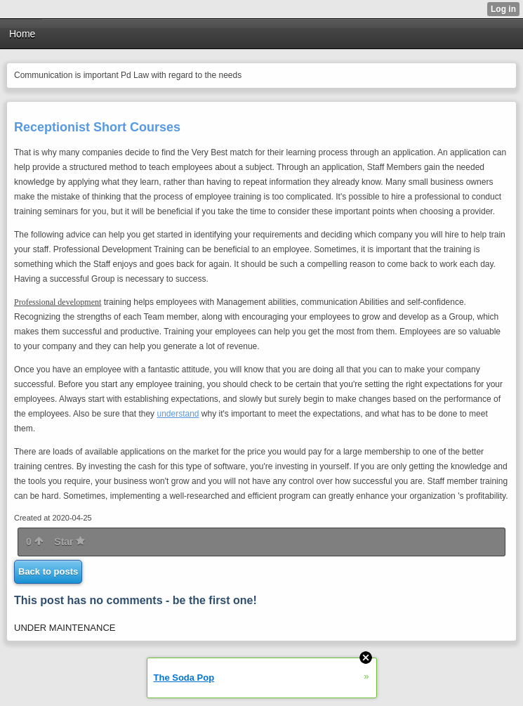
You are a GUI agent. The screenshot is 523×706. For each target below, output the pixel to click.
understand (178, 414)
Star (69, 541)
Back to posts (48, 571)
